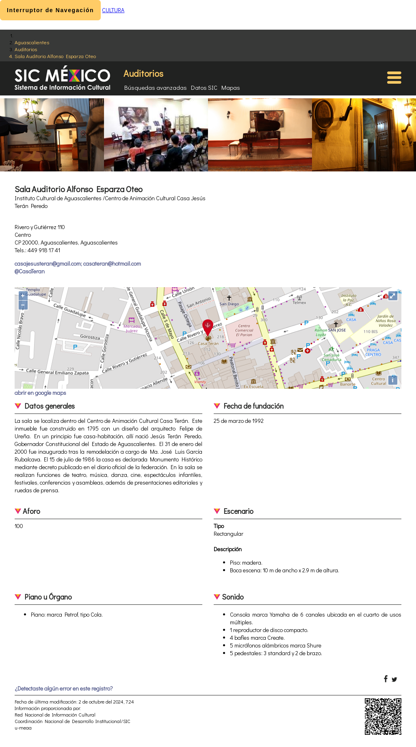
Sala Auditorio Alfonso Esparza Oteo (55, 55)
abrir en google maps (40, 392)
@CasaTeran (30, 271)
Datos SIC (204, 87)
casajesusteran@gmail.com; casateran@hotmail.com (78, 263)
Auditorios (26, 48)
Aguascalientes (32, 42)
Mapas (230, 87)
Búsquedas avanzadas (155, 87)
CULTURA (113, 10)
